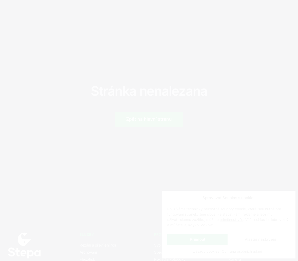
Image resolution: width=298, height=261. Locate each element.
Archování (88, 252)
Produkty (74, 10)
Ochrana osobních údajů (242, 251)
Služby (47, 10)
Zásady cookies (206, 251)
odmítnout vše (231, 219)
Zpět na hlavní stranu (149, 119)
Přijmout (197, 239)
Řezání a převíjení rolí (98, 245)
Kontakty (129, 10)
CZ (239, 10)
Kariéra (101, 10)
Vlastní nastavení (260, 239)
